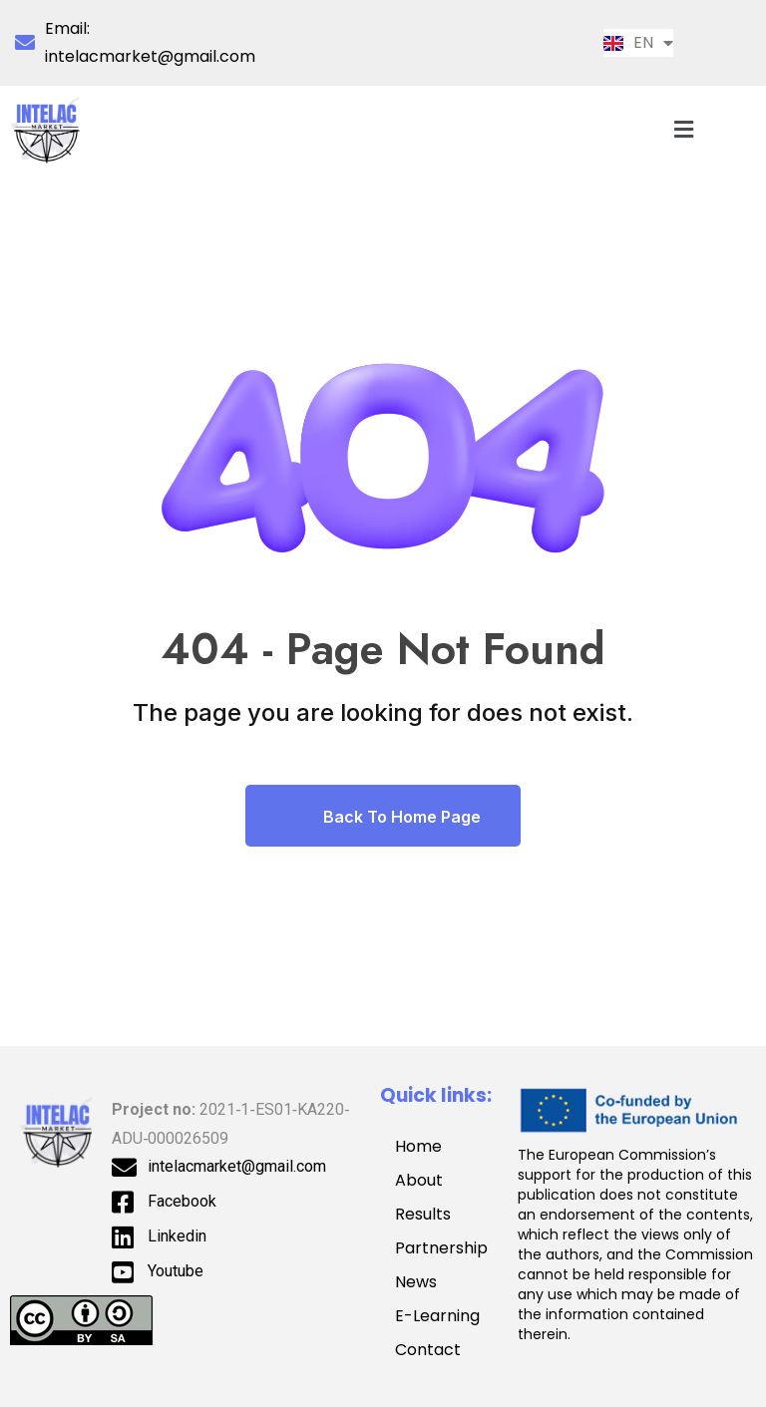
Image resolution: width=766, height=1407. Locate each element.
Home (418, 1146)
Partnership (447, 1247)
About (419, 1180)
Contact (428, 1349)
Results (423, 1214)
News (416, 1281)
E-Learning (437, 1315)
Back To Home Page (383, 816)
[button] (684, 130)
